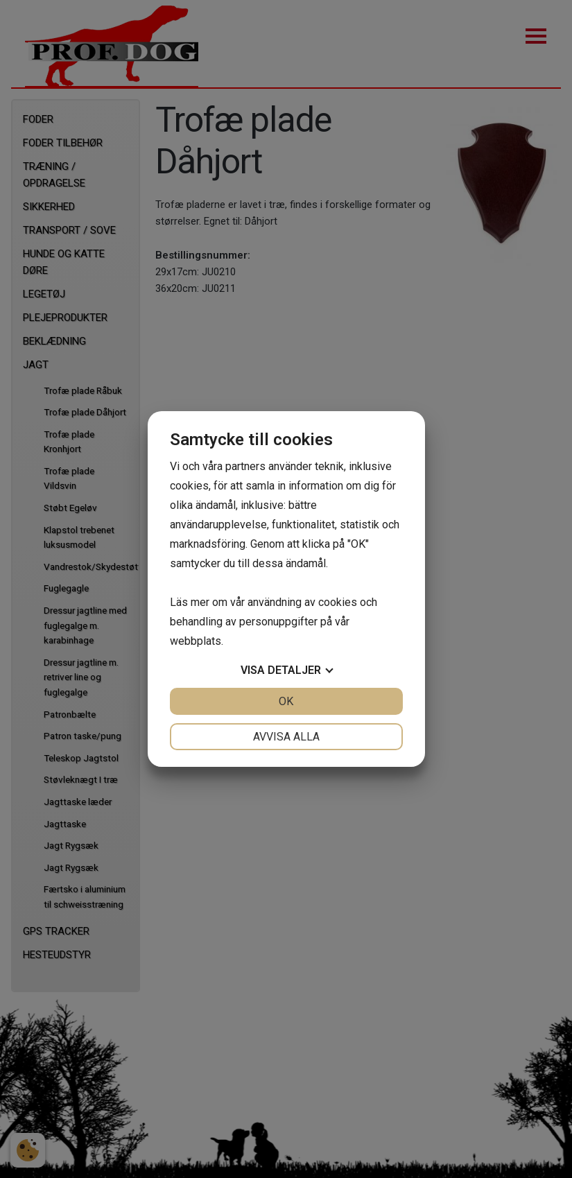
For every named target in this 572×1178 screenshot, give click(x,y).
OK (286, 701)
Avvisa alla (286, 736)
